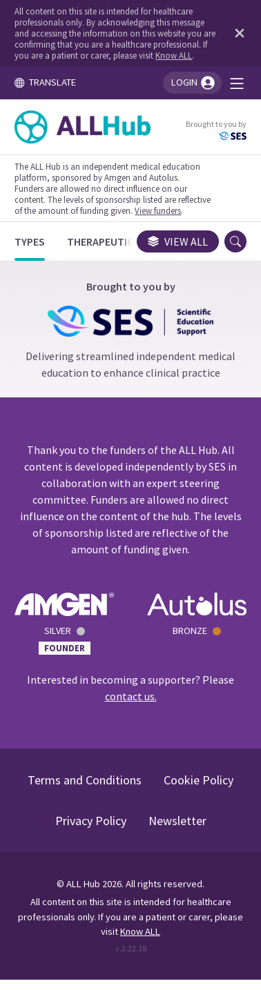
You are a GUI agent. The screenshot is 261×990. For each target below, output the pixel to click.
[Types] (29, 241)
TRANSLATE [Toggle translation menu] (44, 82)
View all (178, 241)
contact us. (131, 696)
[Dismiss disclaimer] (236, 33)
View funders (158, 210)
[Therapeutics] (103, 241)
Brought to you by (216, 130)
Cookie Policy (198, 780)
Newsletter (177, 821)
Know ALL (173, 55)
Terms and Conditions (85, 780)
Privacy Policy (90, 821)
